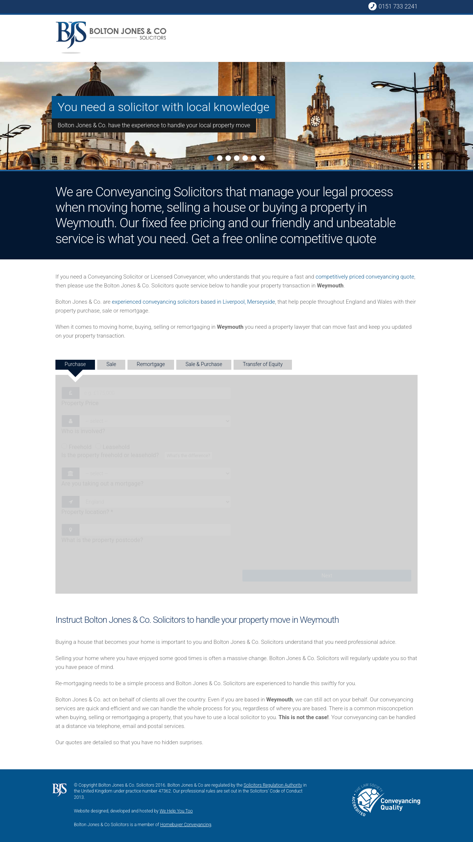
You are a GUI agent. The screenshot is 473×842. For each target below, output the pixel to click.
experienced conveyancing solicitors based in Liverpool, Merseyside (193, 302)
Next (6, 83)
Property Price (80, 403)
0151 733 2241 (393, 6)
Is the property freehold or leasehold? (137, 456)
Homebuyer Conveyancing (185, 824)
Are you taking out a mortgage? (102, 483)
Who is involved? (83, 431)
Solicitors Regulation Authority (273, 785)
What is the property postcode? (102, 539)
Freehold (76, 447)
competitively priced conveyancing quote (365, 276)
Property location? (87, 511)
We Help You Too (176, 811)
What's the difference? (188, 455)
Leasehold (112, 447)
